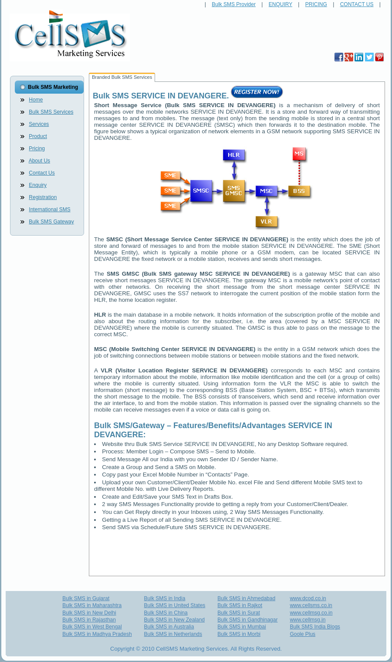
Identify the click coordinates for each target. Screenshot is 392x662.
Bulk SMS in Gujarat (85, 598)
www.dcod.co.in (308, 598)
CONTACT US (357, 4)
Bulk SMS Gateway (51, 222)
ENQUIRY (280, 4)
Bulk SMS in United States (175, 605)
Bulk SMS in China (166, 613)
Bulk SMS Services (51, 112)
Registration (43, 197)
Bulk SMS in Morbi (238, 634)
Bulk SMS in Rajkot (239, 605)
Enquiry (38, 185)
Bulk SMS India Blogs (315, 627)
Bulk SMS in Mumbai (241, 627)
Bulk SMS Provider (234, 4)
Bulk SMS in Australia (169, 627)
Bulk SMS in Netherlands (173, 634)
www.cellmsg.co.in (311, 613)
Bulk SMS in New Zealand (174, 620)
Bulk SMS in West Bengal (92, 627)
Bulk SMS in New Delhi (89, 613)
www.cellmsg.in (307, 620)
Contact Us (41, 173)
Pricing (37, 148)
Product (38, 136)
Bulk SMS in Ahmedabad (246, 598)
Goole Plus (302, 634)
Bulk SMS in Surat (238, 613)
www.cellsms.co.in (311, 605)
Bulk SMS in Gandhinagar (247, 620)
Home (36, 100)
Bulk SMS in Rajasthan (89, 620)
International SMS (49, 209)
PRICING (316, 4)
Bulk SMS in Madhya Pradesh (97, 634)
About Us (39, 161)
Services (39, 124)
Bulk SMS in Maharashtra (92, 605)
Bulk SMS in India (165, 598)
